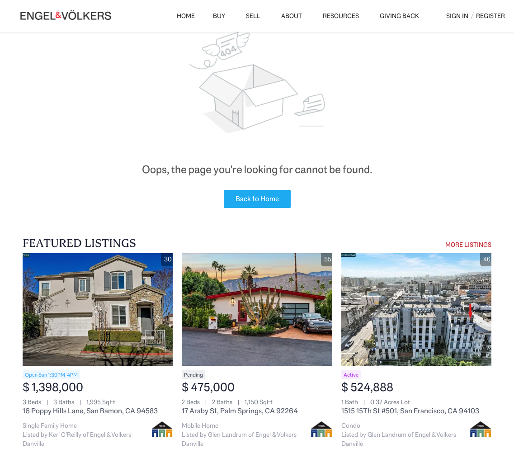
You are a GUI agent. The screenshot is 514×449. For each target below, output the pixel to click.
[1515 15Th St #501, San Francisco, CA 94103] (416, 309)
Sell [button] (253, 16)
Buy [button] (219, 16)
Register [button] (490, 16)
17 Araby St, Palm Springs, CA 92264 (240, 411)
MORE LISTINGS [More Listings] (468, 245)
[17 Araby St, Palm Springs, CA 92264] (257, 309)
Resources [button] (341, 16)
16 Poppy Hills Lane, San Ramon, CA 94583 (90, 411)
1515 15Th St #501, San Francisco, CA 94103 (410, 411)
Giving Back (399, 16)
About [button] (291, 16)
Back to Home (257, 198)
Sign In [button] (457, 16)
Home (186, 16)
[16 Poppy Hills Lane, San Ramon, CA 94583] (98, 309)
